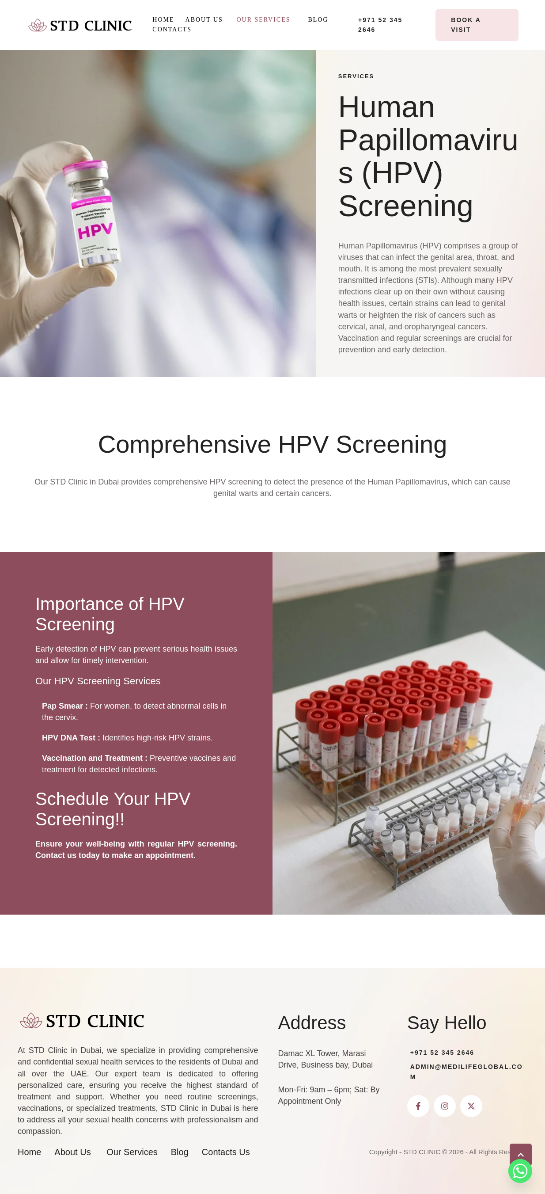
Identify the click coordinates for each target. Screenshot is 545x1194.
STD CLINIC (422, 1152)
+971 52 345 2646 (442, 1052)
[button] (295, 20)
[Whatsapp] (520, 1171)
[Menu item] (163, 20)
